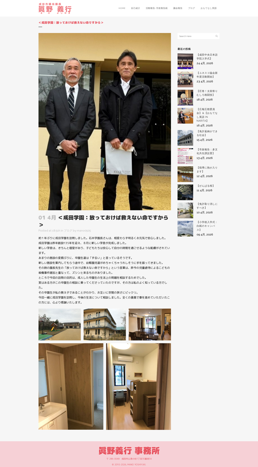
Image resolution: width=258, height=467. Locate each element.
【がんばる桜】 (206, 185)
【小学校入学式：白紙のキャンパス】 (207, 226)
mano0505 (84, 230)
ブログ (68, 230)
